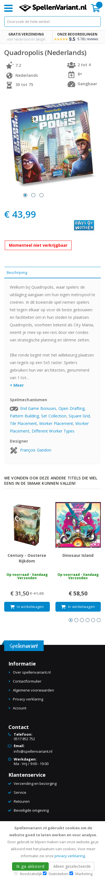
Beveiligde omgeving (31, 810)
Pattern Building (24, 416)
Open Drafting (72, 408)
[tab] (52, 272)
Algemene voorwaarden (33, 690)
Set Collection (53, 416)
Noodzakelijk (31, 873)
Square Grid (79, 416)
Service (20, 792)
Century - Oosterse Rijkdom (27, 558)
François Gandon (35, 450)
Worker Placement (56, 423)
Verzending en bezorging (35, 783)
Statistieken (58, 873)
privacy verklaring (70, 855)
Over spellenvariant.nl (32, 672)
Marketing (83, 873)
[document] (53, 850)
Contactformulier (27, 681)
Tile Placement (23, 423)
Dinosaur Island (78, 555)
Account (19, 708)
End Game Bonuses (38, 408)
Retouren (22, 801)
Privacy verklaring (28, 699)
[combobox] (52, 21)
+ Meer (17, 385)
